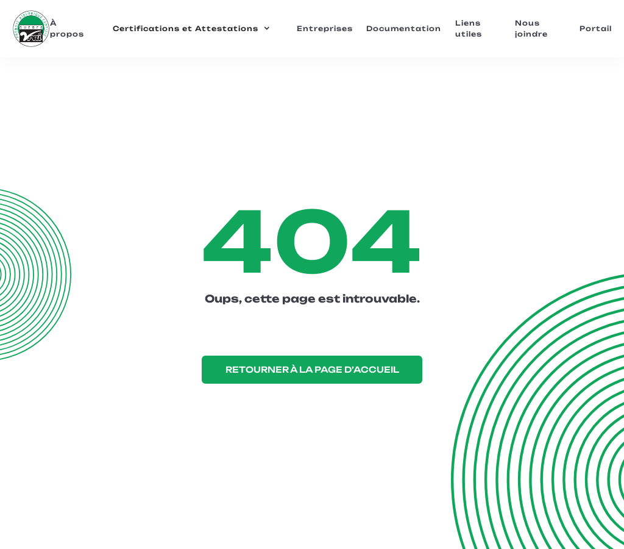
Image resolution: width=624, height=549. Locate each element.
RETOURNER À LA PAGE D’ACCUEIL (312, 369)
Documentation (403, 28)
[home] (30, 28)
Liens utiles (468, 28)
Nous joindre (531, 28)
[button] (192, 28)
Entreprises (325, 28)
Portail (596, 28)
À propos (67, 28)
